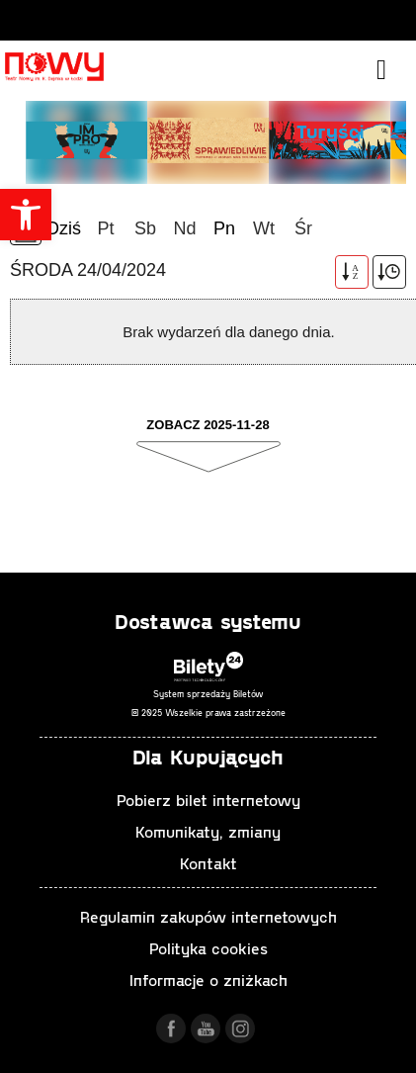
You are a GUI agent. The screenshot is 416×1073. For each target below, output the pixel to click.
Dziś (63, 228)
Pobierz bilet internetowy (208, 799)
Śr (303, 228)
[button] (25, 214)
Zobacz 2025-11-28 (207, 424)
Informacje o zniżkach (208, 979)
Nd (184, 228)
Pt (105, 228)
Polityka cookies (208, 948)
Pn (224, 228)
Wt (264, 228)
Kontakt (208, 862)
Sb (145, 228)
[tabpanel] (208, 140)
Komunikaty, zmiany (208, 831)
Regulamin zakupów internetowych (208, 916)
